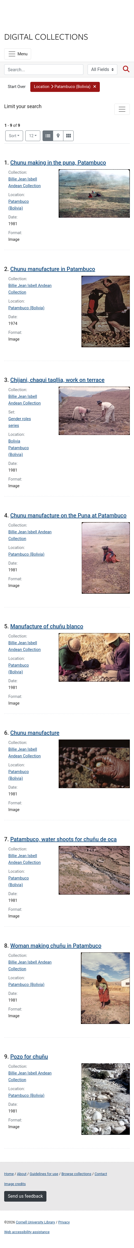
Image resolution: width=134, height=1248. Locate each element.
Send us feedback (25, 1196)
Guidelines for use (44, 1174)
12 (34, 135)
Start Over (17, 86)
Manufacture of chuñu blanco (46, 626)
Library (21, 25)
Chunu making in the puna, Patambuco (58, 162)
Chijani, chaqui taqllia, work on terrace (57, 380)
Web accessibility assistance (26, 1232)
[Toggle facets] (122, 109)
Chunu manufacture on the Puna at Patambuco (68, 515)
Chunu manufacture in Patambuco (52, 269)
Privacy (64, 1222)
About (21, 1174)
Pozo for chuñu (29, 1056)
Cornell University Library (35, 1222)
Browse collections (76, 1174)
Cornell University (32, 10)
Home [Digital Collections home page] (9, 1174)
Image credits (15, 1184)
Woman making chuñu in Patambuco (55, 945)
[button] (65, 87)
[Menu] (17, 54)
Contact (101, 1174)
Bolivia (14, 441)
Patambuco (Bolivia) (26, 308)
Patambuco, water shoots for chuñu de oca (63, 839)
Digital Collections (46, 36)
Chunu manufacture (34, 732)
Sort (12, 136)
